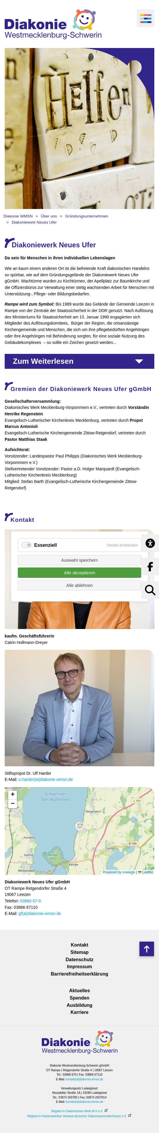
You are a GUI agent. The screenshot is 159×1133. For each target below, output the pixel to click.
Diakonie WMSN (18, 216)
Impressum (79, 966)
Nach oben (146, 948)
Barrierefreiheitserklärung (79, 973)
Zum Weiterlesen (43, 361)
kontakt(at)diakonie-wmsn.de (84, 1079)
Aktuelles (79, 990)
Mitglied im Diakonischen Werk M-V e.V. (77, 1111)
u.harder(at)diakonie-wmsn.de (45, 779)
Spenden (79, 997)
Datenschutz (79, 959)
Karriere (79, 1012)
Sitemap (79, 952)
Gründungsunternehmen (86, 216)
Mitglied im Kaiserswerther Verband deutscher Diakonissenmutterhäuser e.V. (77, 1116)
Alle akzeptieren (79, 572)
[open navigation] (145, 18)
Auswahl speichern (79, 560)
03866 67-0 (30, 901)
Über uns (49, 216)
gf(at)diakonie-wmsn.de (39, 913)
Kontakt (79, 944)
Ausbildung (79, 1005)
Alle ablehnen (79, 585)
